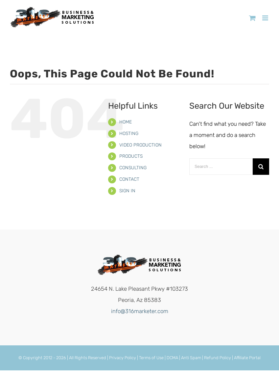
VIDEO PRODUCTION (140, 145)
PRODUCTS (131, 156)
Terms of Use (151, 357)
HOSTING (128, 133)
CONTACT (129, 179)
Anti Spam (191, 357)
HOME (125, 122)
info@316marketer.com (139, 311)
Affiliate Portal (247, 357)
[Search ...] (221, 166)
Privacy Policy (122, 357)
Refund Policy (217, 357)
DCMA (172, 357)
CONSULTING (133, 168)
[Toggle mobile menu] (265, 17)
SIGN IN (127, 191)
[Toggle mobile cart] (252, 17)
